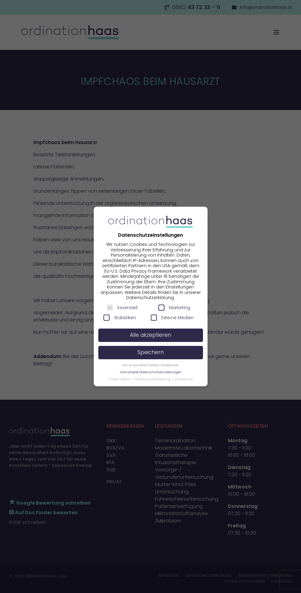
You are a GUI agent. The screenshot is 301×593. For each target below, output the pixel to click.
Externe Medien (172, 318)
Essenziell (122, 308)
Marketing (174, 308)
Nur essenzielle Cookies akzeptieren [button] (150, 365)
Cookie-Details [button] (120, 379)
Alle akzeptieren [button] (150, 335)
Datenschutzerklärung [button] (153, 379)
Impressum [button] (183, 379)
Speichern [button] (150, 352)
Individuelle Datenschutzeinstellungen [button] (150, 372)
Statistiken (119, 318)
